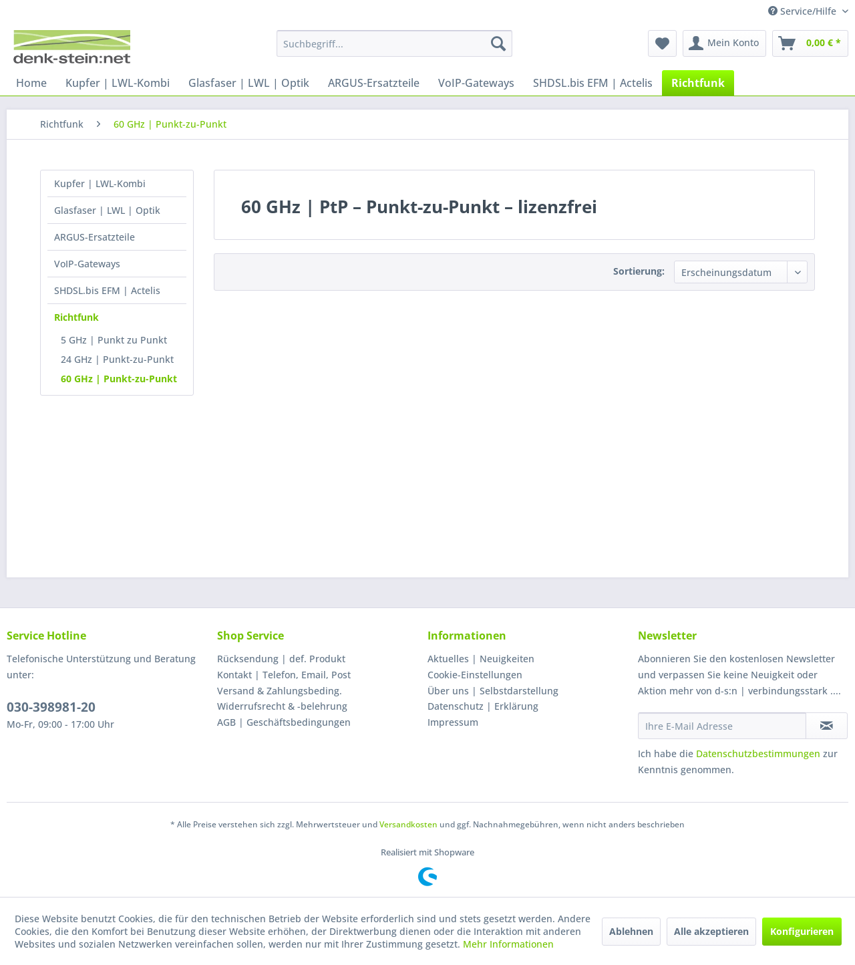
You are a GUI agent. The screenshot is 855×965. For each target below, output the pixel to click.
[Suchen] (498, 43)
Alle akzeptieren (711, 931)
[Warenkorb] (810, 43)
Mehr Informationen (508, 944)
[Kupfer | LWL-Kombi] (117, 83)
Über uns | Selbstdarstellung (493, 690)
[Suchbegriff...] (394, 43)
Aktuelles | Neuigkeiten (481, 658)
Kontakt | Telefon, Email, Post (284, 674)
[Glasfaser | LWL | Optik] (249, 83)
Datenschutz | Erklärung (483, 706)
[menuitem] (394, 43)
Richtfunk (76, 317)
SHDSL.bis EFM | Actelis (107, 290)
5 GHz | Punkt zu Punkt (114, 339)
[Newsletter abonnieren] (827, 725)
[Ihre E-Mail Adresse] (722, 725)
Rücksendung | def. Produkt (281, 658)
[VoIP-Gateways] (476, 83)
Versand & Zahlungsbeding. (279, 690)
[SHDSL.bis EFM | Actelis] (593, 83)
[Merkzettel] (662, 43)
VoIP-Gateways (87, 263)
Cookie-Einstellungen (475, 674)
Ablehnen (631, 931)
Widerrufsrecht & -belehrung (282, 706)
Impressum (453, 722)
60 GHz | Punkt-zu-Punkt (119, 378)
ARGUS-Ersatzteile (94, 237)
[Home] (31, 83)
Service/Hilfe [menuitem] (803, 11)
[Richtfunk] (698, 83)
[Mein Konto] (724, 43)
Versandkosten (408, 824)
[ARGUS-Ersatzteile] (374, 83)
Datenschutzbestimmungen (758, 753)
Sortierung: (639, 271)
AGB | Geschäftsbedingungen (284, 722)
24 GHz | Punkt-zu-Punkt (117, 359)
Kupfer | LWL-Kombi (100, 183)
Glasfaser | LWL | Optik (107, 210)
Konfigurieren (802, 931)
